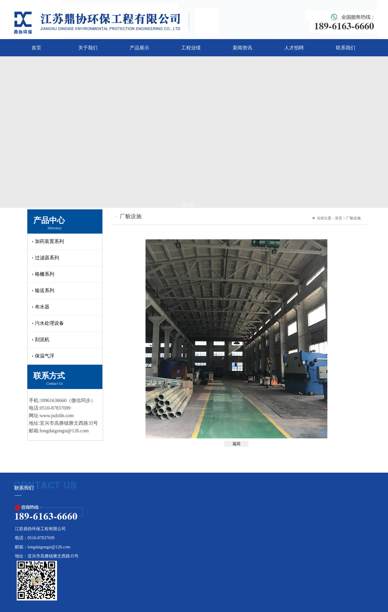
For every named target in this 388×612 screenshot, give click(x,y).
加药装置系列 (49, 241)
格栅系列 (44, 274)
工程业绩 (191, 47)
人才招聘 (294, 47)
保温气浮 (44, 355)
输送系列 (44, 290)
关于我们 (88, 47)
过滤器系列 (47, 257)
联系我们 (345, 47)
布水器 (42, 306)
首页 (36, 47)
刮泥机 (42, 339)
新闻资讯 (242, 47)
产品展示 (139, 47)
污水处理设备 (49, 323)
